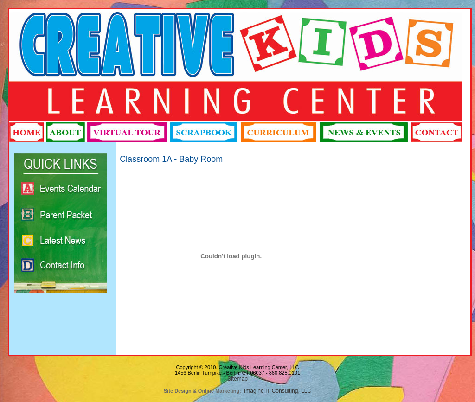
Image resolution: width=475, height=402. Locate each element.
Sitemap (237, 379)
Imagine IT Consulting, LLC (277, 391)
